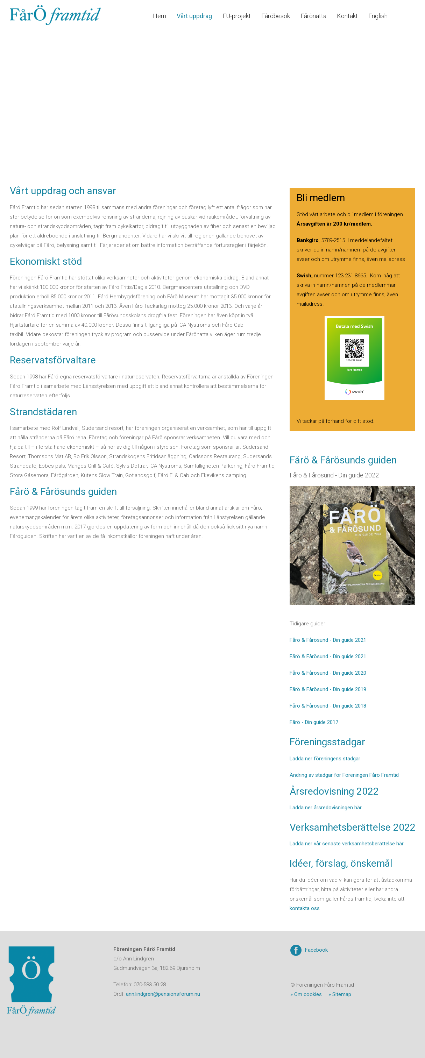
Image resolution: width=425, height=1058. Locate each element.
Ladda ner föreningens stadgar (325, 758)
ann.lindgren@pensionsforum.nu (163, 994)
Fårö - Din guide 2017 (314, 722)
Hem (159, 16)
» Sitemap (339, 994)
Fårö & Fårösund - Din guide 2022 (334, 475)
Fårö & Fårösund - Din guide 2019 (328, 689)
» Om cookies (306, 994)
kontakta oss (305, 908)
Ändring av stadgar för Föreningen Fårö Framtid (344, 775)
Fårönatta (313, 16)
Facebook (316, 950)
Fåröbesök (275, 16)
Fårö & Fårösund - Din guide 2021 (328, 640)
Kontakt (347, 16)
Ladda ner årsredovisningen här (326, 807)
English (378, 16)
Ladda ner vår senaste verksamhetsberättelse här (347, 843)
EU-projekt (236, 16)
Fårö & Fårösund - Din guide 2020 (328, 673)
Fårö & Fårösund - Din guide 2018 (328, 706)
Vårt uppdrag (194, 16)
